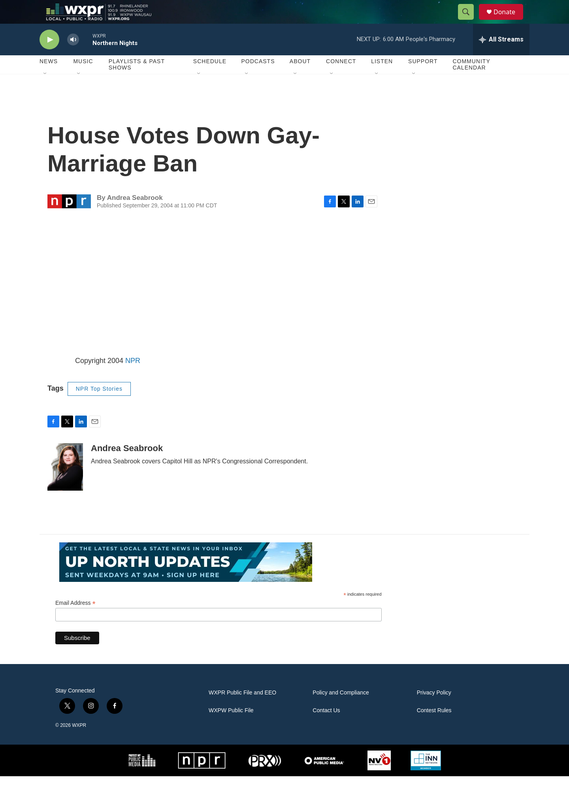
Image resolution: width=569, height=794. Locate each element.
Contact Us (326, 728)
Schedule (209, 79)
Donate (509, 21)
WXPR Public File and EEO (242, 710)
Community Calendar (471, 82)
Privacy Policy (434, 710)
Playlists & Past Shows (137, 82)
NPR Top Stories (99, 406)
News (49, 79)
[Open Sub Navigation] (45, 91)
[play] (49, 57)
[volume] (73, 57)
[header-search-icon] (469, 21)
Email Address (75, 621)
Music (83, 79)
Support (422, 79)
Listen (382, 79)
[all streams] (501, 57)
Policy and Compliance (341, 710)
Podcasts (258, 79)
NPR (132, 378)
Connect (341, 79)
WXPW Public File (231, 728)
